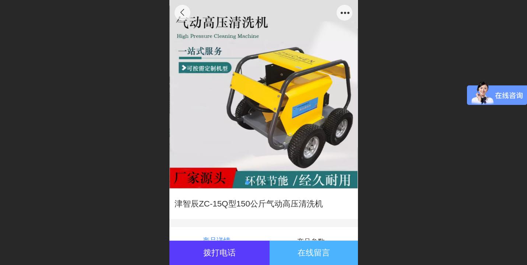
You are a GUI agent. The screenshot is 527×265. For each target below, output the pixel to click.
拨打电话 (219, 252)
